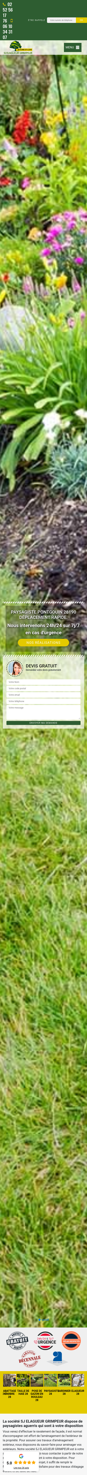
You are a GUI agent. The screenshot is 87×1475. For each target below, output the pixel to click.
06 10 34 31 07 (8, 29)
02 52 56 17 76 (8, 12)
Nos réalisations (44, 643)
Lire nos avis (21, 1468)
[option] (43, 737)
